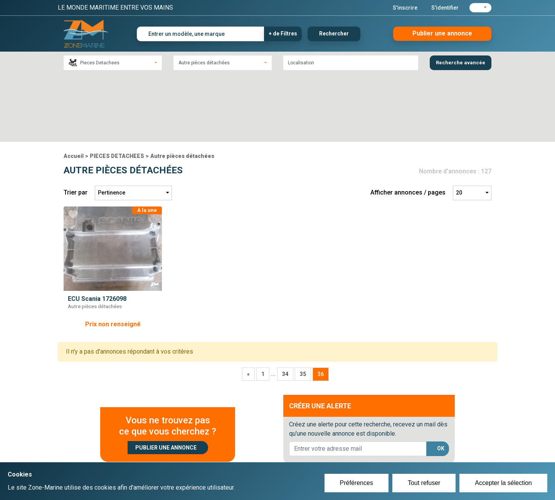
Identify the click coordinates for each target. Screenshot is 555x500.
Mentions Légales (389, 455)
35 (303, 306)
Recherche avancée (460, 62)
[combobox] (113, 62)
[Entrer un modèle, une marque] (200, 34)
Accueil (74, 88)
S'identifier (445, 8)
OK (440, 381)
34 (285, 306)
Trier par (75, 125)
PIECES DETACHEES (117, 88)
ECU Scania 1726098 (97, 231)
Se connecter (236, 455)
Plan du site (381, 446)
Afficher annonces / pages (408, 125)
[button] (480, 7)
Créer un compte (241, 446)
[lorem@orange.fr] (358, 381)
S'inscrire (405, 8)
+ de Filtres (283, 33)
